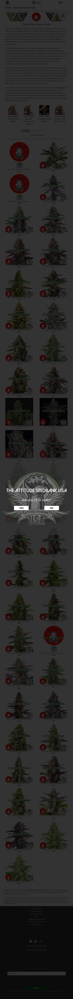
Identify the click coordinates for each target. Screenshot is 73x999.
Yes (21, 508)
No (51, 508)
